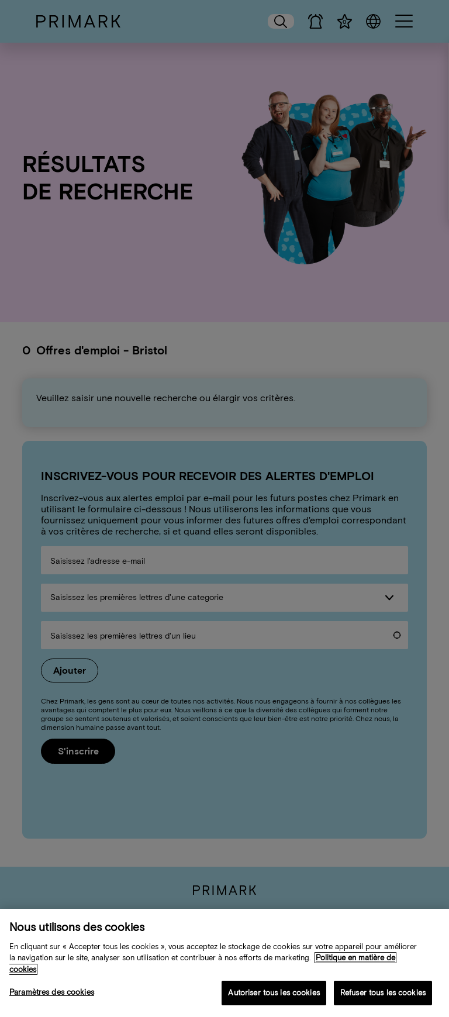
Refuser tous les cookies (383, 998)
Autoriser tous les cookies (273, 998)
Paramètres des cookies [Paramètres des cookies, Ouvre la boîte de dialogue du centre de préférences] (51, 998)
